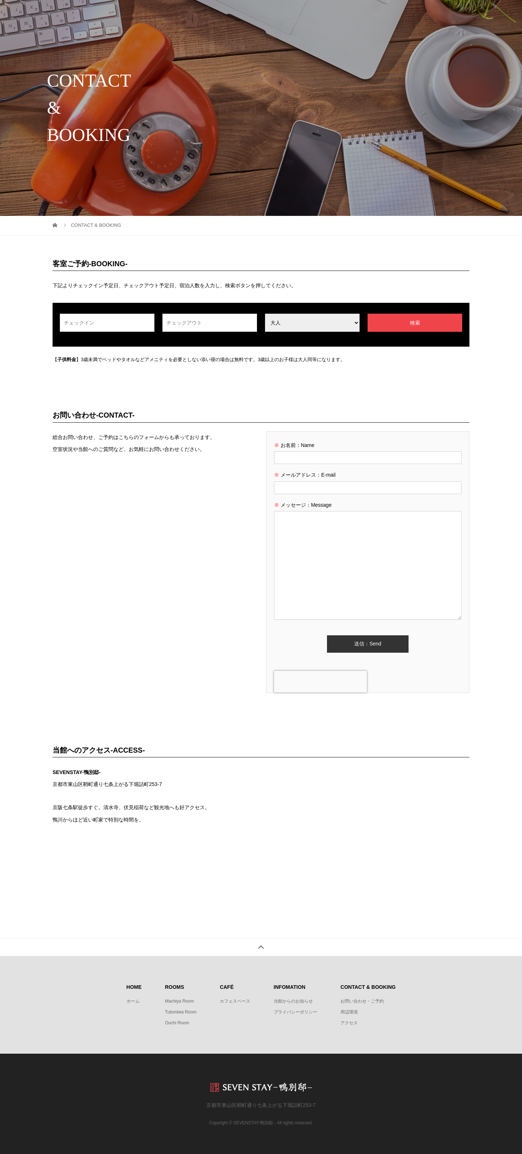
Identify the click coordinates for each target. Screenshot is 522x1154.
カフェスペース (235, 1001)
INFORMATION (367, 13)
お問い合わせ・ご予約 (362, 1001)
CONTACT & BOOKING (432, 13)
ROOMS (286, 13)
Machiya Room (179, 1001)
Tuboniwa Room (180, 1012)
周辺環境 (349, 1012)
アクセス (349, 1022)
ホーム (133, 1001)
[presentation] (320, 682)
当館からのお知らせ (293, 1001)
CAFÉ (323, 13)
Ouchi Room (177, 1022)
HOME (248, 13)
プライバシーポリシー (295, 1012)
